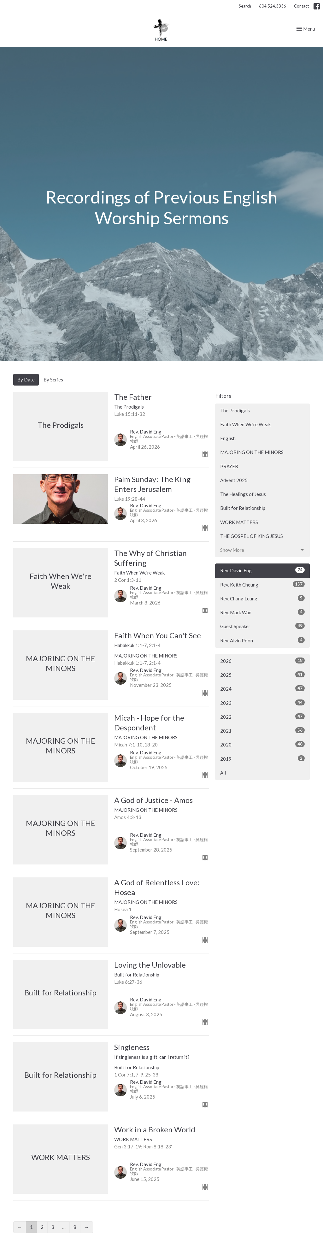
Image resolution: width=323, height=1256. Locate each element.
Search (245, 6)
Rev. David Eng (262, 570)
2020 (262, 744)
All (223, 772)
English (228, 438)
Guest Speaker (262, 626)
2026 (262, 660)
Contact (301, 6)
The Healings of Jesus (243, 494)
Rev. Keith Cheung (262, 584)
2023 (262, 702)
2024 (262, 688)
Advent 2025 (234, 480)
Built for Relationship (242, 508)
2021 (262, 730)
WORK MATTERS (239, 522)
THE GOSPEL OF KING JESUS (251, 536)
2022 (262, 716)
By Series (53, 379)
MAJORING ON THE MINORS (252, 452)
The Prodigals (235, 410)
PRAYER (229, 466)
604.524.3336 (272, 6)
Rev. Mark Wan (262, 612)
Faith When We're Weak (245, 424)
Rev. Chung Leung (262, 598)
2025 (262, 674)
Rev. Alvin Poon (262, 640)
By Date (26, 379)
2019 (262, 758)
